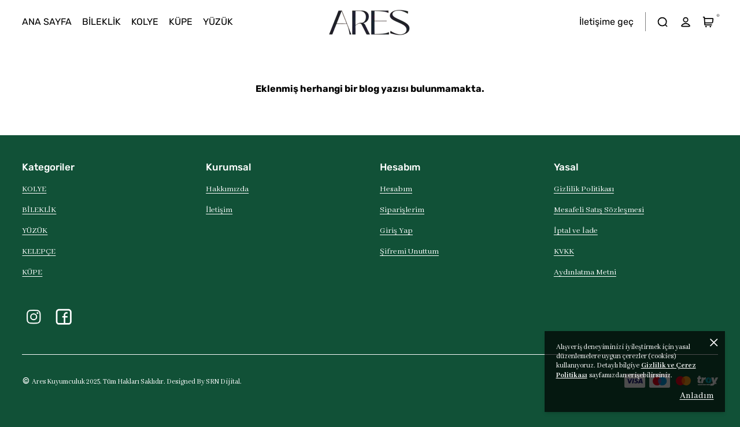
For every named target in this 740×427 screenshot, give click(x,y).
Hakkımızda (227, 189)
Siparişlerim (402, 210)
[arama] (662, 21)
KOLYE (34, 189)
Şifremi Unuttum (409, 252)
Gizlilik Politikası (584, 189)
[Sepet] (708, 21)
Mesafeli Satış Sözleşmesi (599, 210)
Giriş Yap (396, 231)
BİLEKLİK (39, 210)
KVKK (564, 252)
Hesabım (396, 189)
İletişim (219, 210)
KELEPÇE (39, 252)
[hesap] (685, 21)
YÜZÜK (34, 231)
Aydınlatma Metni (585, 272)
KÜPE (32, 272)
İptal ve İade (576, 231)
